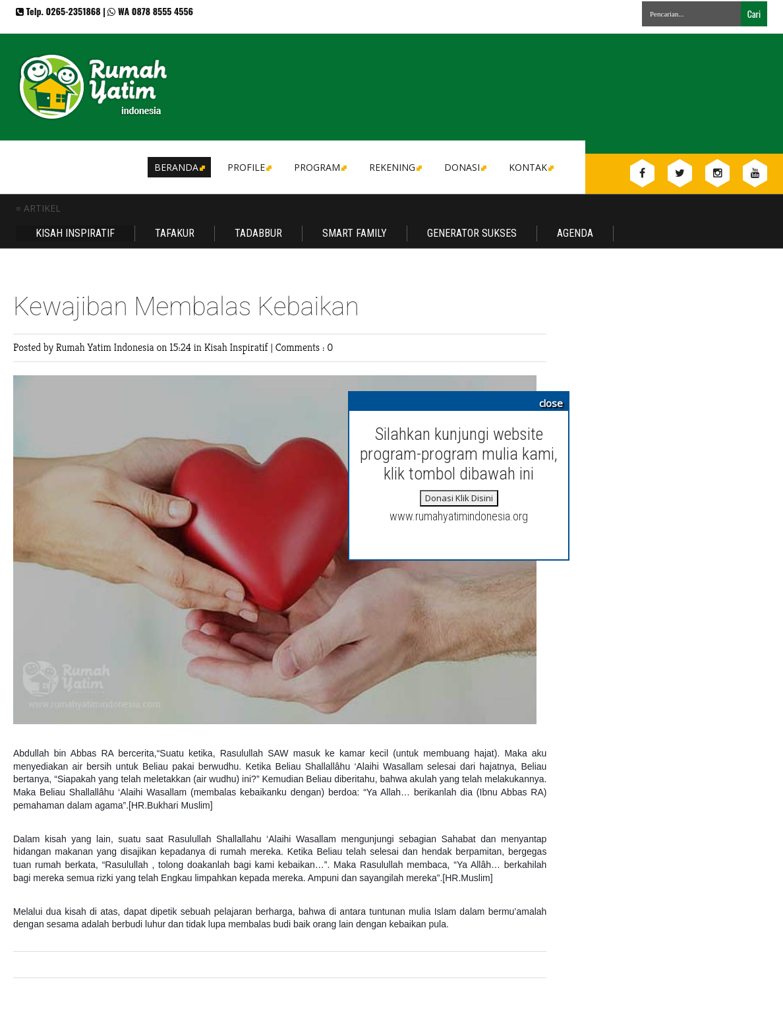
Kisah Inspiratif (75, 233)
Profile (248, 167)
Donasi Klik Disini (459, 498)
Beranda (178, 167)
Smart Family (354, 233)
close (551, 403)
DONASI (464, 167)
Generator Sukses (472, 233)
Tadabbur (258, 233)
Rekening (394, 167)
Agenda (575, 233)
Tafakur (174, 233)
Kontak (530, 167)
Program (319, 167)
